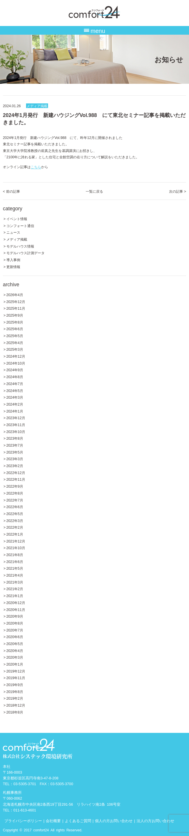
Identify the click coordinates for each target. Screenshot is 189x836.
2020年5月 (14, 643)
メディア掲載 (37, 105)
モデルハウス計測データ (25, 252)
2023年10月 (15, 431)
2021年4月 (14, 575)
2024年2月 (14, 404)
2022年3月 (14, 520)
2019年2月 (14, 698)
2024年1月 (14, 411)
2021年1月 (14, 595)
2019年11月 (15, 677)
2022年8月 (14, 493)
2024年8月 (14, 376)
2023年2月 (14, 465)
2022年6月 (14, 506)
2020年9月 (14, 616)
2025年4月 (14, 342)
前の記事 (11, 191)
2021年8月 (14, 554)
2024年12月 (15, 356)
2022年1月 (14, 534)
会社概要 (53, 820)
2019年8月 (14, 691)
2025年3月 (14, 349)
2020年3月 (14, 657)
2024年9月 (14, 369)
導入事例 (13, 259)
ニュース (13, 232)
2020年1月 (14, 664)
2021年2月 (14, 588)
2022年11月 (15, 479)
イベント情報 (16, 218)
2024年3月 (14, 397)
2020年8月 (14, 623)
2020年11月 (15, 609)
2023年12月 (15, 417)
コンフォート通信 (20, 225)
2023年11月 (15, 424)
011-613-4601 (24, 810)
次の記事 (177, 191)
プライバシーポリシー (23, 820)
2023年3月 (14, 458)
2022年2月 (14, 527)
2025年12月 (15, 301)
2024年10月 (15, 363)
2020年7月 (14, 630)
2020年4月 (14, 650)
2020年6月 (14, 636)
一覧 (94, 191)
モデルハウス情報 (20, 246)
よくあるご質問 (78, 820)
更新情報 (13, 266)
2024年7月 (14, 383)
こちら (36, 166)
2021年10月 (15, 547)
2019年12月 (15, 671)
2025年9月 (14, 315)
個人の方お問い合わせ (114, 820)
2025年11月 (15, 308)
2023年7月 (14, 445)
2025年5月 (14, 335)
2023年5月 (14, 452)
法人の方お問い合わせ (155, 820)
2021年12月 (15, 541)
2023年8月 (14, 438)
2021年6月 (14, 561)
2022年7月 (14, 500)
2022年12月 (15, 472)
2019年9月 (14, 684)
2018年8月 (14, 712)
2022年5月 (14, 513)
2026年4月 (14, 294)
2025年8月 (14, 322)
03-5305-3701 (24, 783)
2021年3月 (14, 582)
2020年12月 (15, 602)
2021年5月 (14, 568)
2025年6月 (14, 328)
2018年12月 (15, 705)
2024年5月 (14, 390)
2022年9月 (14, 486)
